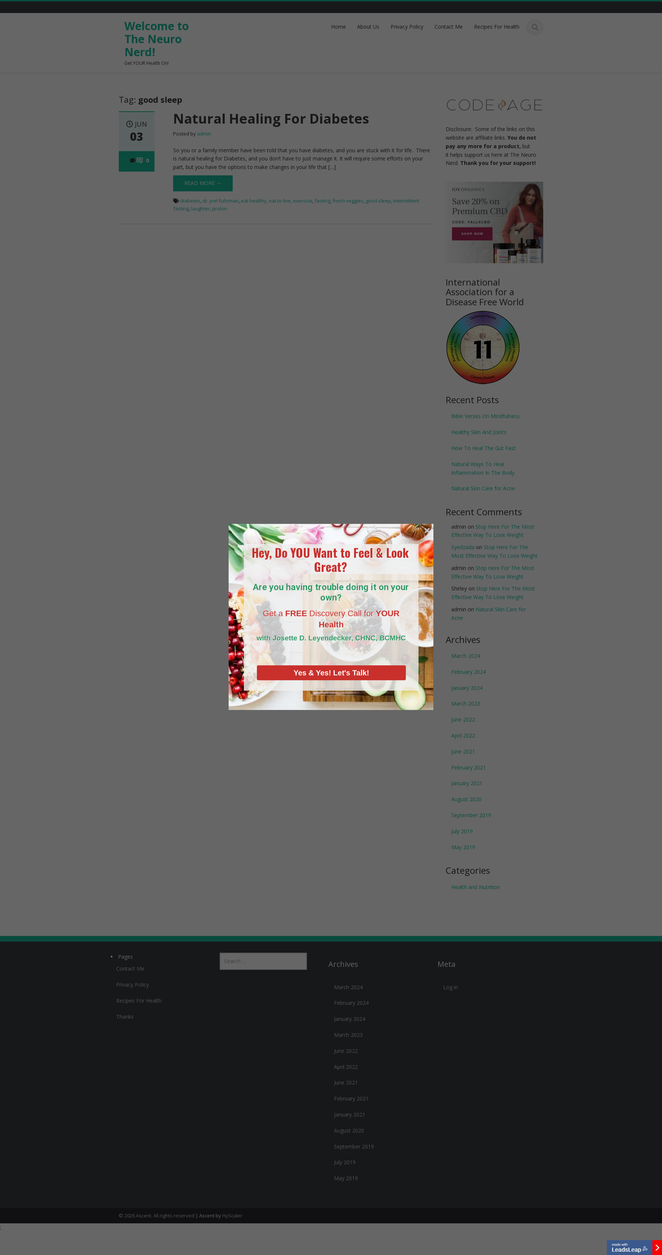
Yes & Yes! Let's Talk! (331, 635)
